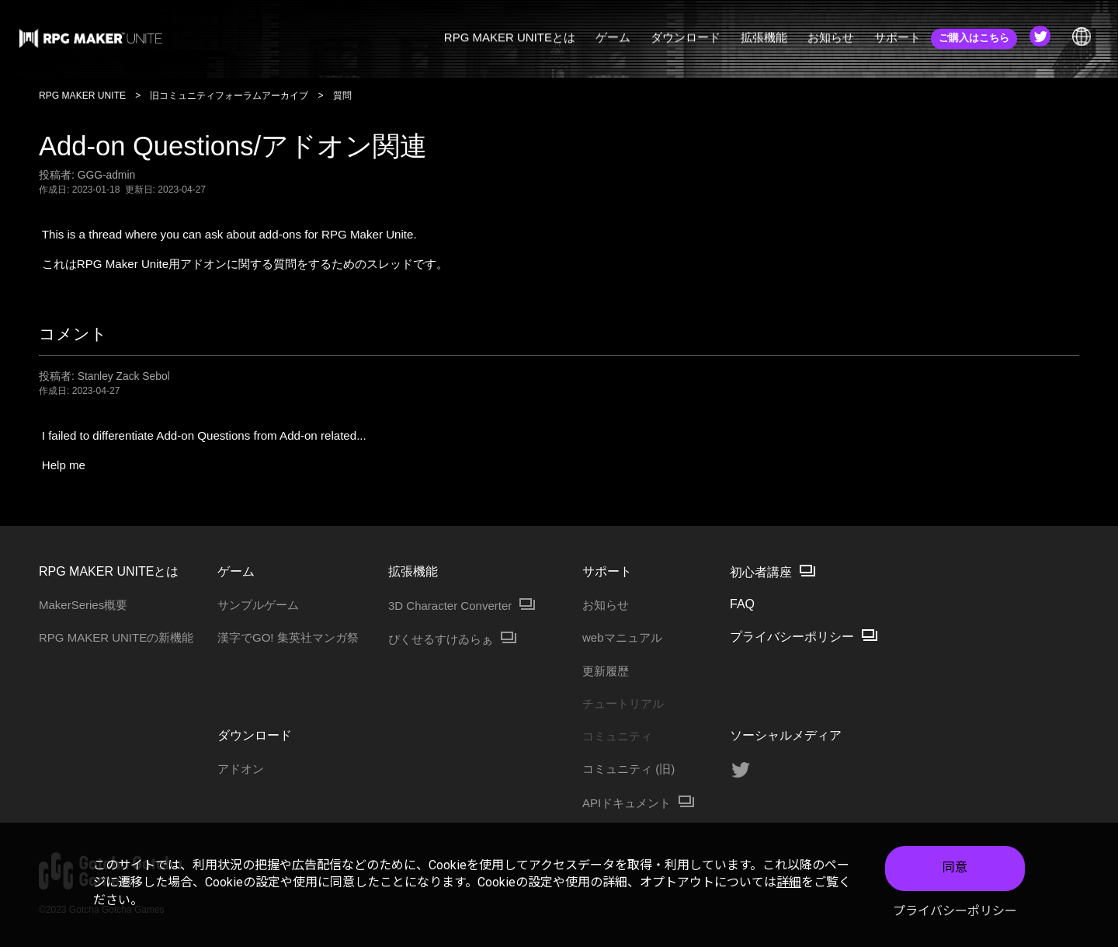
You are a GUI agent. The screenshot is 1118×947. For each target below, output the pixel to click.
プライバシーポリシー (955, 910)
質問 (342, 95)
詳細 (788, 882)
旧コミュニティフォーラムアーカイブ (229, 95)
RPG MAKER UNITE (82, 95)
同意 (955, 867)
